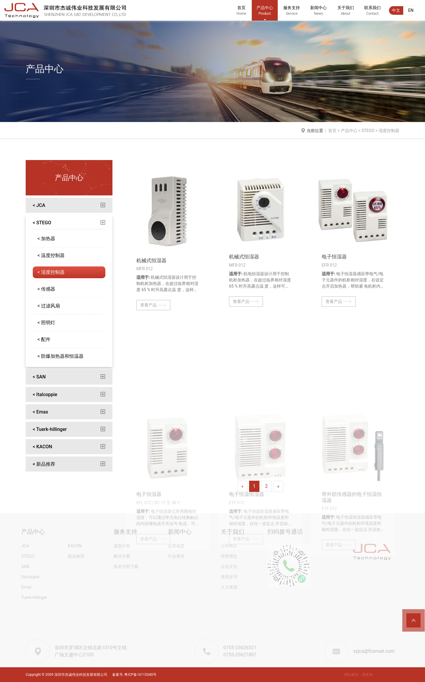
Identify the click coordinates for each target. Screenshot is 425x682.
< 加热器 (46, 239)
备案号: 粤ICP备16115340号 (134, 675)
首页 (241, 13)
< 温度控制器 (51, 255)
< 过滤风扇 (48, 306)
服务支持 (291, 13)
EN (410, 10)
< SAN (39, 377)
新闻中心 (318, 13)
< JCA (39, 205)
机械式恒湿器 (151, 292)
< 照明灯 (46, 323)
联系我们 (372, 13)
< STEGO (42, 223)
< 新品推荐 (44, 464)
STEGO (368, 131)
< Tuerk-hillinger (50, 429)
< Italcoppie (45, 394)
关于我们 (345, 13)
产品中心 (264, 13)
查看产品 (153, 336)
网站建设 (351, 675)
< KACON (42, 447)
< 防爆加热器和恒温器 (60, 356)
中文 (396, 10)
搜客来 (367, 675)
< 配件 (43, 339)
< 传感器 (46, 289)
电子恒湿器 (334, 288)
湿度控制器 (389, 131)
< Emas (40, 412)
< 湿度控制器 (51, 272)
